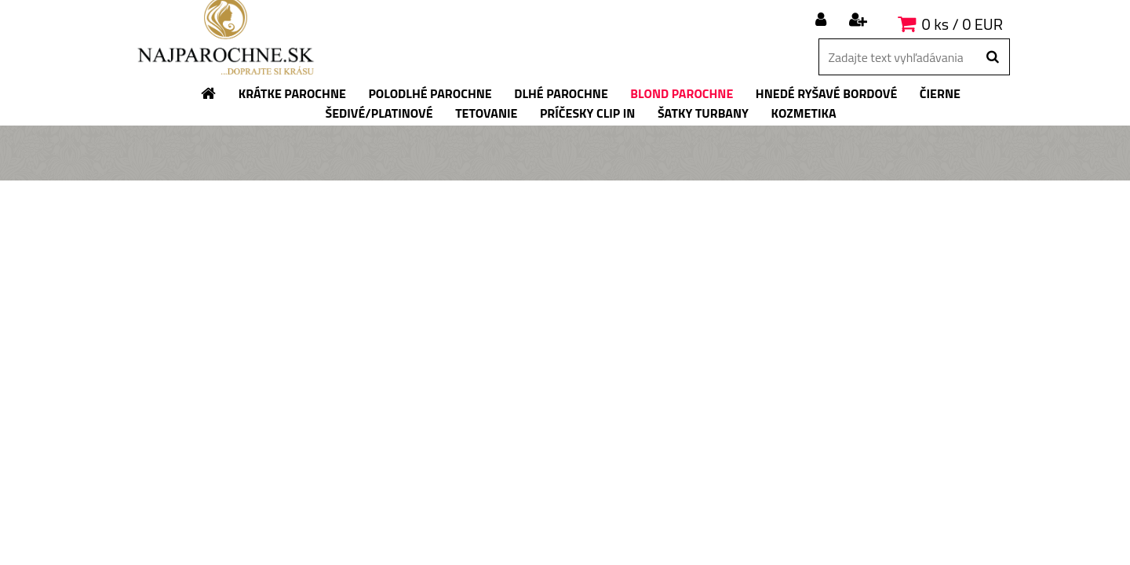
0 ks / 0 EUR (962, 24)
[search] (992, 57)
